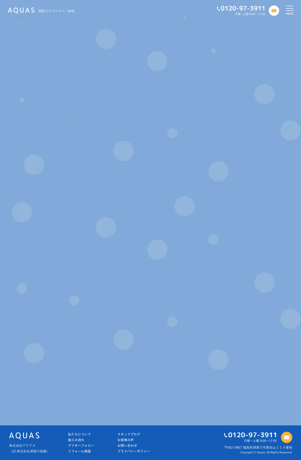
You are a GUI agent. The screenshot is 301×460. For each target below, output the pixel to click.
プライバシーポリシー (133, 451)
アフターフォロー (81, 445)
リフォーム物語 (79, 451)
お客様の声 (125, 440)
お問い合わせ (127, 445)
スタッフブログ (128, 434)
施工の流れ (76, 440)
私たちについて (79, 434)
